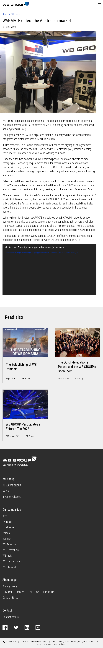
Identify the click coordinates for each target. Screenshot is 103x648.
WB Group (15, 14)
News (5, 14)
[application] (49, 269)
